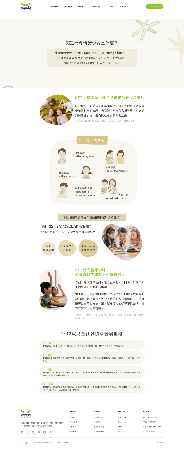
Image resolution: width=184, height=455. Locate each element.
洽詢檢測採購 (99, 431)
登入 (123, 6)
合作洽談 (72, 426)
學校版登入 (98, 422)
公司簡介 (72, 417)
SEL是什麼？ (74, 422)
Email (120, 431)
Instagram (122, 417)
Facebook (122, 422)
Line (120, 426)
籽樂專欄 (96, 6)
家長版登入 (98, 417)
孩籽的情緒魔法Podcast (152, 426)
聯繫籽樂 (121, 411)
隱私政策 (160, 442)
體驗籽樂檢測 (99, 426)
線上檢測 (68, 6)
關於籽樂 (54, 6)
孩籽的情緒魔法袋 (149, 422)
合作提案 (110, 6)
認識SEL (82, 6)
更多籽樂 (146, 411)
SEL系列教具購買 (154, 6)
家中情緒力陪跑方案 (150, 417)
